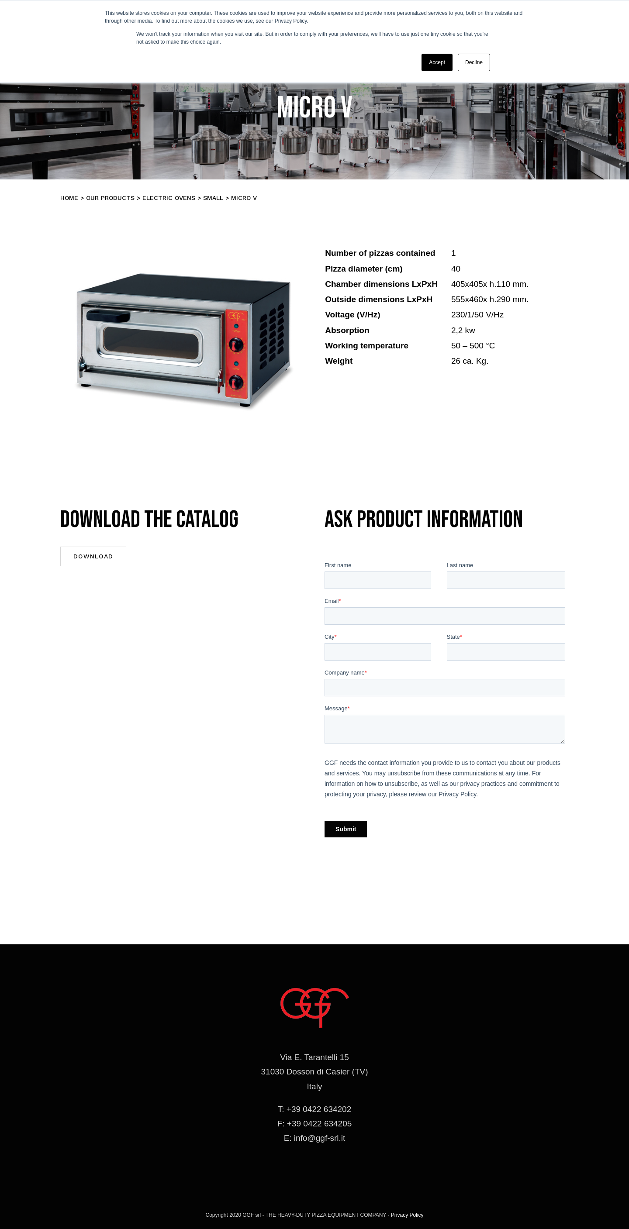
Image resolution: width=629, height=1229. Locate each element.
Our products (110, 197)
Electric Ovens (168, 197)
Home (69, 197)
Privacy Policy (407, 1215)
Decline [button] (474, 62)
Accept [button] (437, 62)
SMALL (213, 197)
